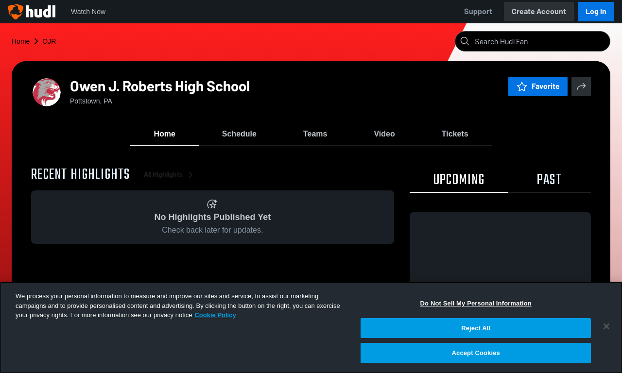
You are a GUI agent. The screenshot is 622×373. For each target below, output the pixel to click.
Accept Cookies (476, 352)
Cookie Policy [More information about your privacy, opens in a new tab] (215, 315)
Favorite (538, 86)
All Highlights (170, 174)
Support (478, 11)
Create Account (539, 11)
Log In (596, 11)
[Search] (540, 41)
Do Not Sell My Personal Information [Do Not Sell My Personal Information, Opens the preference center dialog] (476, 303)
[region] (311, 327)
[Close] (606, 326)
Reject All (475, 328)
